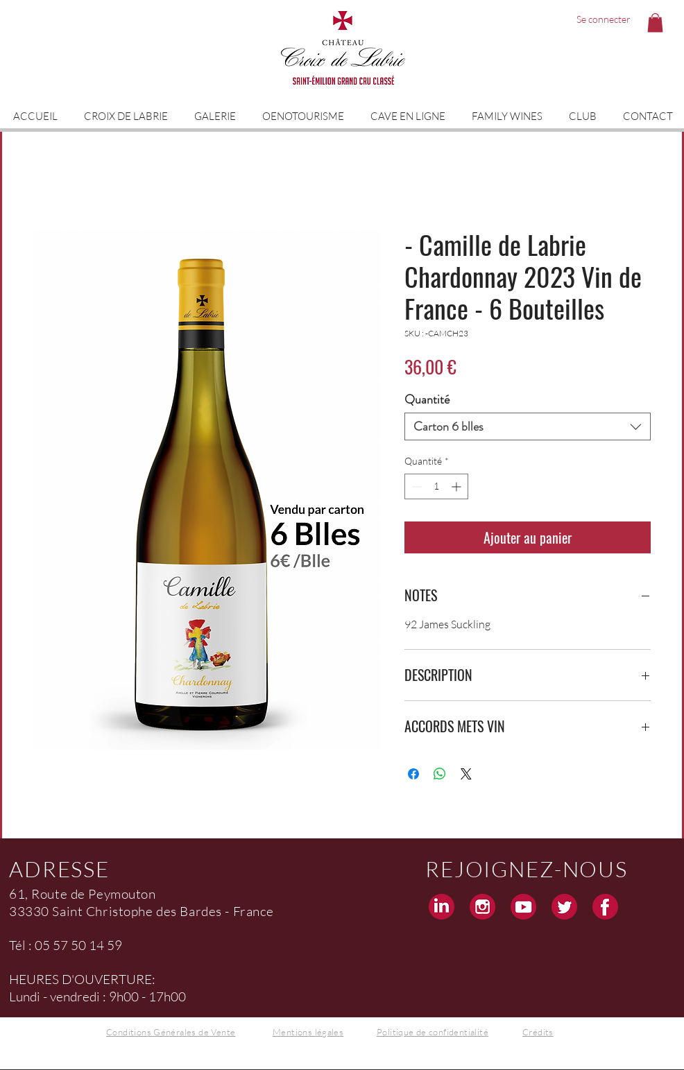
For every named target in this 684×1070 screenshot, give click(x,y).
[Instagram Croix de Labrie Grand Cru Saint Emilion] (482, 907)
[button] (655, 22)
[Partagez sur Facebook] (413, 774)
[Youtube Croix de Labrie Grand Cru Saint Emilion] (523, 907)
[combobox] (527, 426)
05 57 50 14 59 (78, 945)
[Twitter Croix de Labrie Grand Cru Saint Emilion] (564, 907)
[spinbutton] (436, 486)
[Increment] (457, 486)
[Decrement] (415, 486)
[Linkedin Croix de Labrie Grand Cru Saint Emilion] (441, 907)
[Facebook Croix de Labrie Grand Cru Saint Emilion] (605, 907)
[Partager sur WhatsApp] (439, 774)
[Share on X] (466, 774)
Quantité (427, 399)
